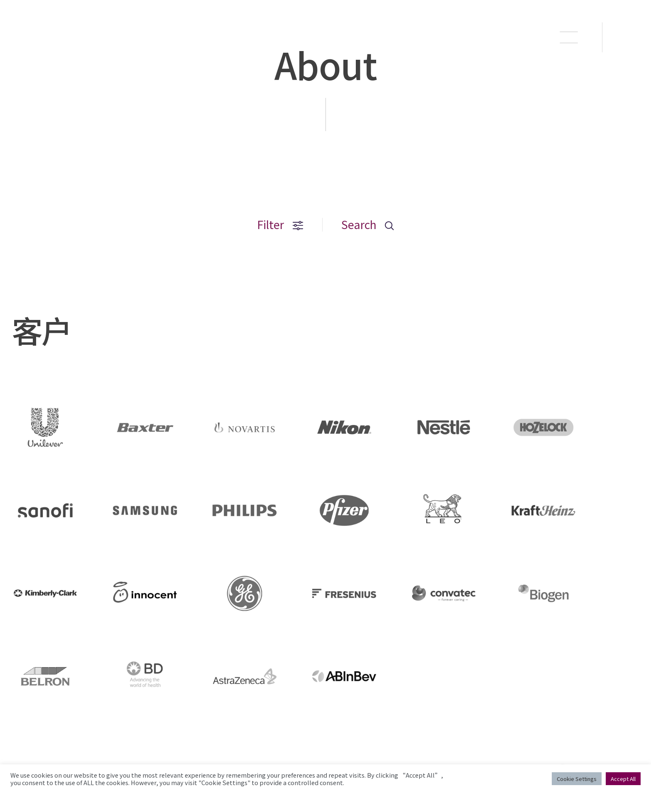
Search (367, 225)
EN (627, 37)
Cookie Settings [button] (577, 779)
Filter (280, 225)
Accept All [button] (623, 779)
